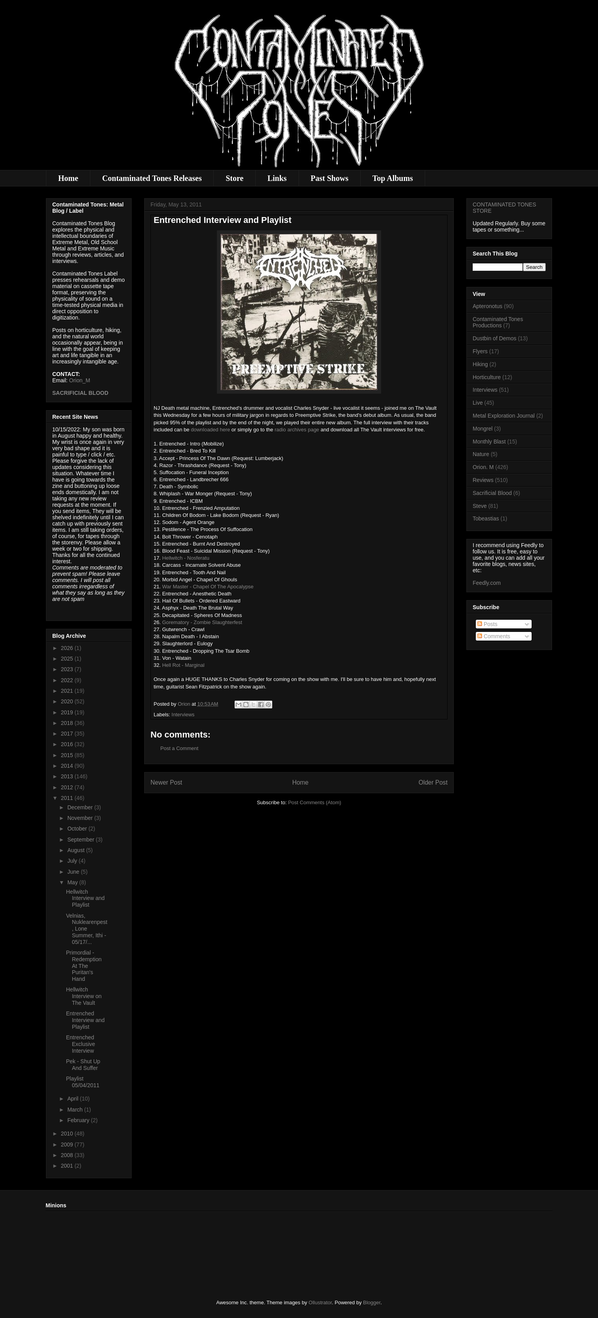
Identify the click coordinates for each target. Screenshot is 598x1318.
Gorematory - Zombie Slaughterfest (202, 622)
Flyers (480, 351)
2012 (68, 787)
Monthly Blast (489, 441)
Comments (493, 636)
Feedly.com (487, 583)
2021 (68, 691)
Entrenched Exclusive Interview (80, 1044)
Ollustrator (320, 1302)
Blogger (371, 1302)
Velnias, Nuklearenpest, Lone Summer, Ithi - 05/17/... (86, 929)
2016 (68, 744)
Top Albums (392, 178)
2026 (68, 648)
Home (68, 178)
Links (277, 178)
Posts (487, 624)
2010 (68, 1133)
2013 (68, 776)
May (73, 882)
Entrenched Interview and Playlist (85, 1020)
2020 (68, 701)
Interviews (183, 714)
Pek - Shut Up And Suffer (83, 1064)
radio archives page (297, 430)
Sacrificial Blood (492, 493)
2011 (68, 798)
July (73, 861)
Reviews (483, 480)
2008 (68, 1155)
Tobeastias (486, 518)
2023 (68, 669)
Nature (481, 454)
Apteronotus (488, 306)
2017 (68, 733)
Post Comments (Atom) (314, 802)
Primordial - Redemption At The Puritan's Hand (84, 965)
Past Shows (330, 178)
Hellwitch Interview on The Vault (83, 996)
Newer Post (166, 782)
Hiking (480, 364)
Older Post (433, 782)
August (76, 850)
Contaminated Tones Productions (498, 322)
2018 (68, 723)
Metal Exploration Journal (504, 416)
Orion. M (483, 467)
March (75, 1109)
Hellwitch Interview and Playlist (85, 898)
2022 (68, 680)
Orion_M (79, 380)
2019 (68, 712)
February (79, 1120)
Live (478, 403)
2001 (68, 1166)
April (73, 1098)
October (77, 828)
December (80, 807)
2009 (68, 1144)
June (74, 872)
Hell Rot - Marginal (183, 665)
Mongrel (483, 428)
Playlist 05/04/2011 (82, 1081)
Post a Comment (179, 748)
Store (234, 178)
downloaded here (210, 430)
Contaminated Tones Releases (152, 178)
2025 (68, 658)
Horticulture (487, 377)
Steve (480, 506)
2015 (68, 755)
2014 (68, 766)
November (80, 818)
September (81, 839)
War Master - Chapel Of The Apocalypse (208, 587)
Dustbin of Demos (494, 338)
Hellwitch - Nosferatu (185, 558)
